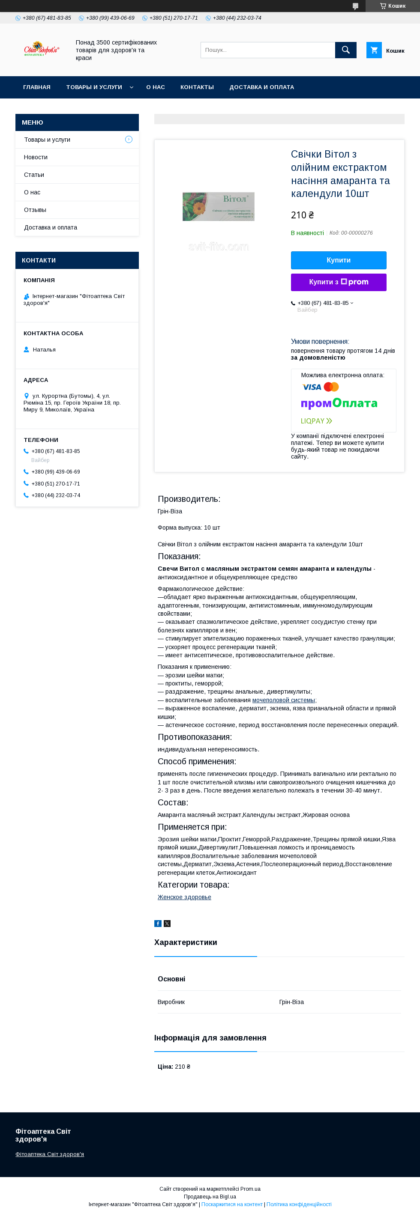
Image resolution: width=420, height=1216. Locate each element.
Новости (36, 157)
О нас (155, 87)
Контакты (197, 87)
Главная (37, 87)
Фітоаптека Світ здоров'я (49, 1154)
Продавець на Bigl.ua (210, 1197)
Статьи (34, 174)
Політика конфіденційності (299, 1204)
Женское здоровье (184, 897)
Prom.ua (250, 1189)
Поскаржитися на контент (232, 1204)
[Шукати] (346, 50)
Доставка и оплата (261, 87)
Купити (339, 260)
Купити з (338, 282)
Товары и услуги (94, 87)
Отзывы (35, 209)
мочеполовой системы (283, 700)
